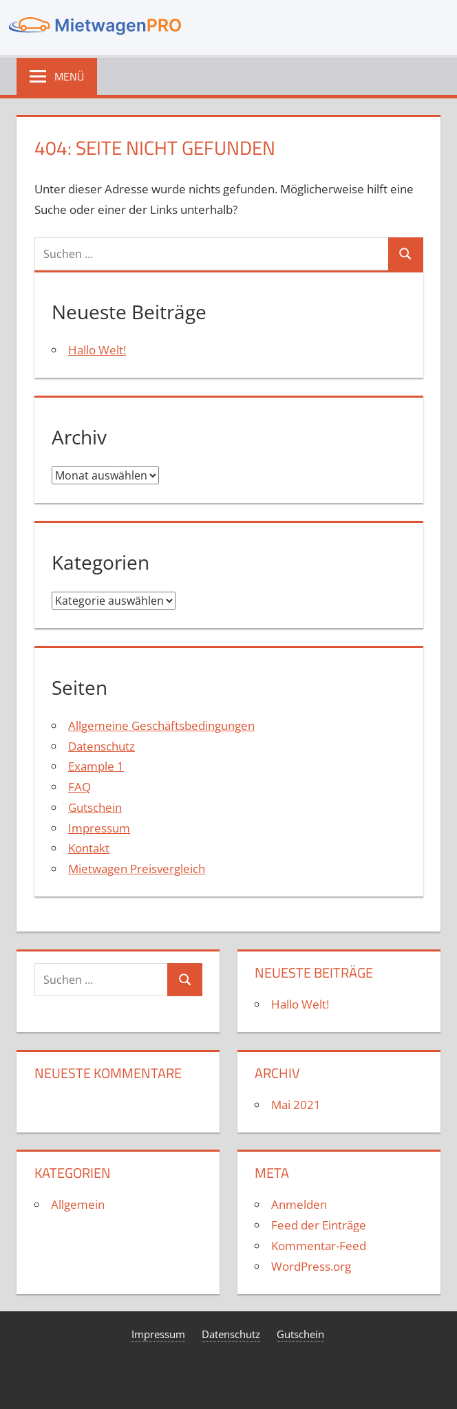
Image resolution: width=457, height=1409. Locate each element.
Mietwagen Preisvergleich (136, 868)
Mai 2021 (296, 1104)
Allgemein (78, 1204)
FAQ (79, 787)
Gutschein (95, 807)
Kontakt (88, 848)
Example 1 (96, 766)
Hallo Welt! (97, 350)
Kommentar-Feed (318, 1246)
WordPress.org (311, 1266)
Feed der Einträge (318, 1225)
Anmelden (299, 1204)
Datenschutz (101, 746)
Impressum (99, 828)
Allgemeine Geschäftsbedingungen (161, 725)
